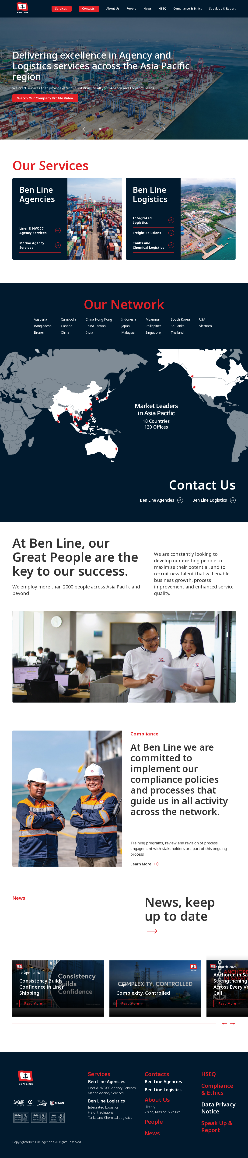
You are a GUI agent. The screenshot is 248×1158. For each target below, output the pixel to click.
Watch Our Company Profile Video (45, 98)
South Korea (196, 319)
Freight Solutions (117, 1112)
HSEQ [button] (162, 8)
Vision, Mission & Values (179, 1112)
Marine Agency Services (122, 1093)
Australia (56, 319)
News (168, 1133)
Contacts (88, 8)
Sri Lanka (194, 326)
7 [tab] (148, 129)
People (170, 1121)
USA (218, 319)
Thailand (193, 332)
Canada (82, 326)
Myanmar (169, 319)
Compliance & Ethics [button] (187, 8)
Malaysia (144, 332)
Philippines (170, 326)
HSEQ (224, 1074)
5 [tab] (132, 129)
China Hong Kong (115, 319)
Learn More (157, 864)
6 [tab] (140, 129)
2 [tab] (108, 129)
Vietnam (221, 326)
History (166, 1107)
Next (160, 129)
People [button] (131, 8)
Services (61, 8)
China (81, 332)
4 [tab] (124, 129)
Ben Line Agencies (157, 516)
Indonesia (144, 319)
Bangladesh (59, 326)
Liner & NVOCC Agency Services (128, 1088)
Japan (141, 326)
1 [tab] (100, 129)
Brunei (55, 332)
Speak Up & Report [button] (222, 8)
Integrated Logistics (119, 1107)
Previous (87, 129)
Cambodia (84, 319)
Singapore (169, 332)
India (105, 332)
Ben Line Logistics (209, 516)
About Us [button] (112, 8)
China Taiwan (112, 326)
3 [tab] (116, 129)
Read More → (35, 1019)
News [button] (147, 8)
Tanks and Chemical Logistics (126, 1117)
